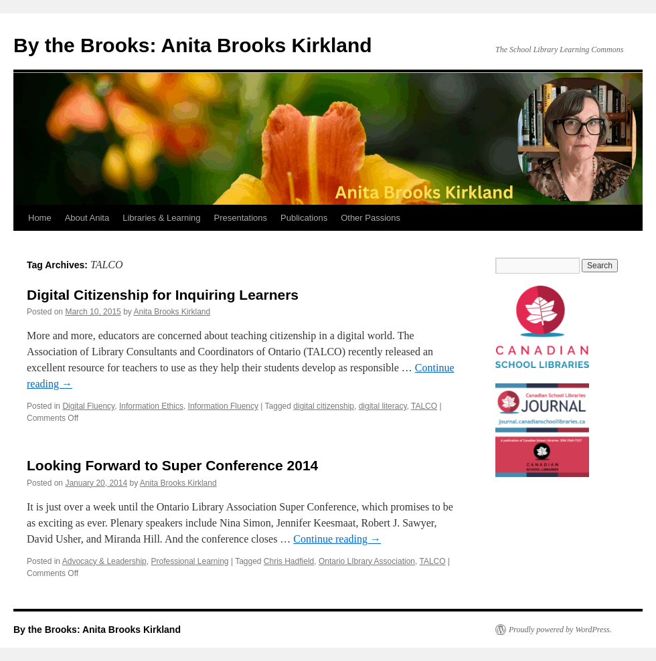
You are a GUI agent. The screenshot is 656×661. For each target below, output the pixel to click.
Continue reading (337, 539)
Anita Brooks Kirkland (171, 311)
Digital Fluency (88, 406)
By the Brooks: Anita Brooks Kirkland (192, 45)
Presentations (241, 218)
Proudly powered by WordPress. (560, 629)
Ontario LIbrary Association (367, 561)
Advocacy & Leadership (104, 561)
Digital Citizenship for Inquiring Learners (163, 294)
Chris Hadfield (289, 561)
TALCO (424, 406)
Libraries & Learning (161, 218)
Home (40, 218)
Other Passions (370, 218)
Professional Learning (189, 561)
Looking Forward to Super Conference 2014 (172, 465)
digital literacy (383, 406)
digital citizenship (323, 406)
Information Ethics (151, 406)
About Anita (87, 218)
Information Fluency (223, 406)
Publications (303, 218)
